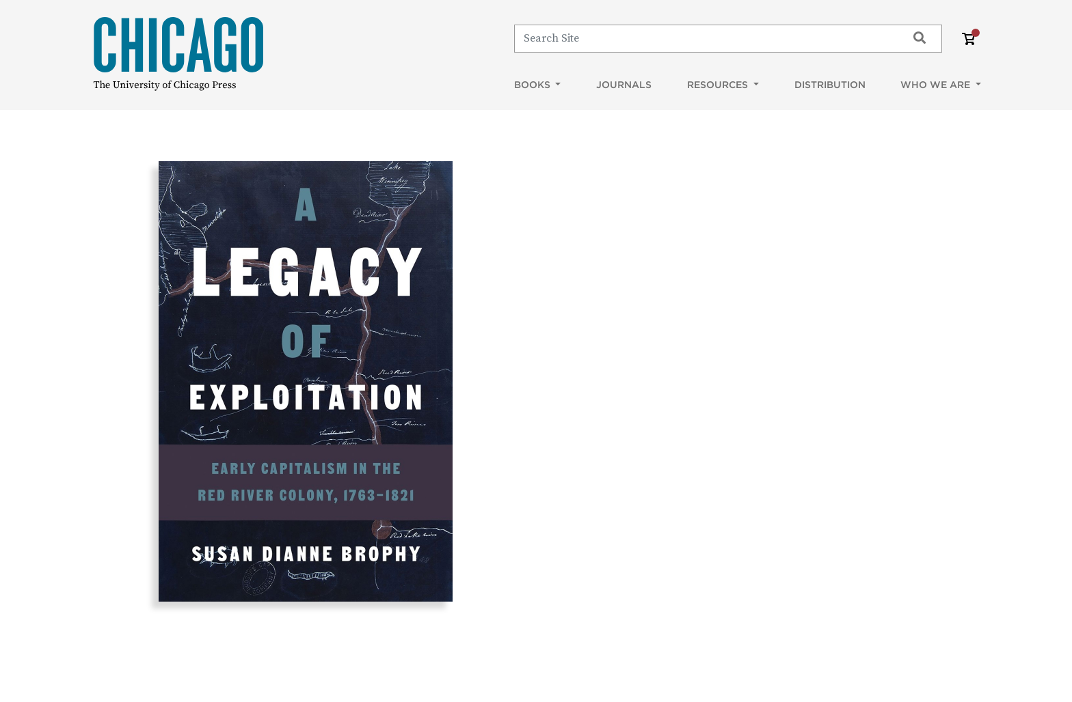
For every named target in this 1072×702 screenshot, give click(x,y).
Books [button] (533, 85)
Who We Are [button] (936, 85)
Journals (624, 85)
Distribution (830, 85)
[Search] (704, 38)
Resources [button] (719, 85)
